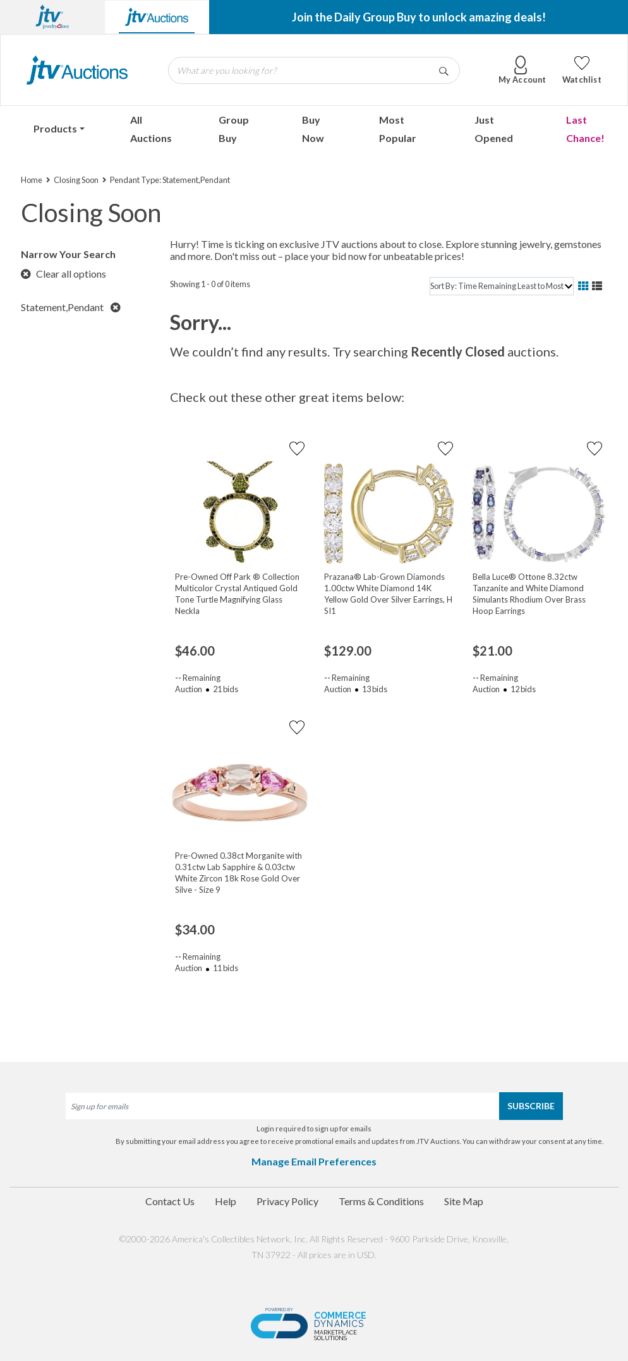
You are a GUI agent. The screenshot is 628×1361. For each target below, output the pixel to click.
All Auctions (151, 129)
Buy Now (313, 129)
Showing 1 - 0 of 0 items (210, 284)
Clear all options (63, 274)
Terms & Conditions (381, 1201)
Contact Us (170, 1201)
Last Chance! (585, 129)
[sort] (501, 286)
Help (225, 1201)
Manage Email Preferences (314, 1161)
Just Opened (493, 129)
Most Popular (397, 129)
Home (31, 180)
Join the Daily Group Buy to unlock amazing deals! (419, 17)
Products (55, 128)
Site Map (463, 1201)
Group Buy (234, 129)
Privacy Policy (287, 1201)
